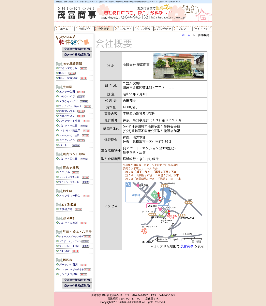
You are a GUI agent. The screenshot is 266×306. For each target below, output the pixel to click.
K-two (61, 73)
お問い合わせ (162, 28)
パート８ (63, 145)
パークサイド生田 (68, 120)
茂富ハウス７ (65, 115)
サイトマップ (201, 28)
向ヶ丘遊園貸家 (67, 77)
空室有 (81, 97)
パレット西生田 (67, 158)
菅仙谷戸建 (64, 209)
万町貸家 (63, 250)
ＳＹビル (63, 172)
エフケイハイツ (67, 101)
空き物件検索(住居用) (77, 48)
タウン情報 (142, 28)
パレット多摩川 (67, 222)
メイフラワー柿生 (68, 195)
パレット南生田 (67, 125)
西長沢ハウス (65, 111)
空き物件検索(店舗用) (77, 54)
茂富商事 (186, 246)
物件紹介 (84, 28)
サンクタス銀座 (67, 274)
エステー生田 (65, 91)
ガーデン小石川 (67, 264)
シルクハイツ (65, 96)
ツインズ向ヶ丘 (67, 68)
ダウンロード (123, 28)
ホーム (186, 35)
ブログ (182, 28)
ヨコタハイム (65, 140)
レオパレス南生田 (68, 130)
